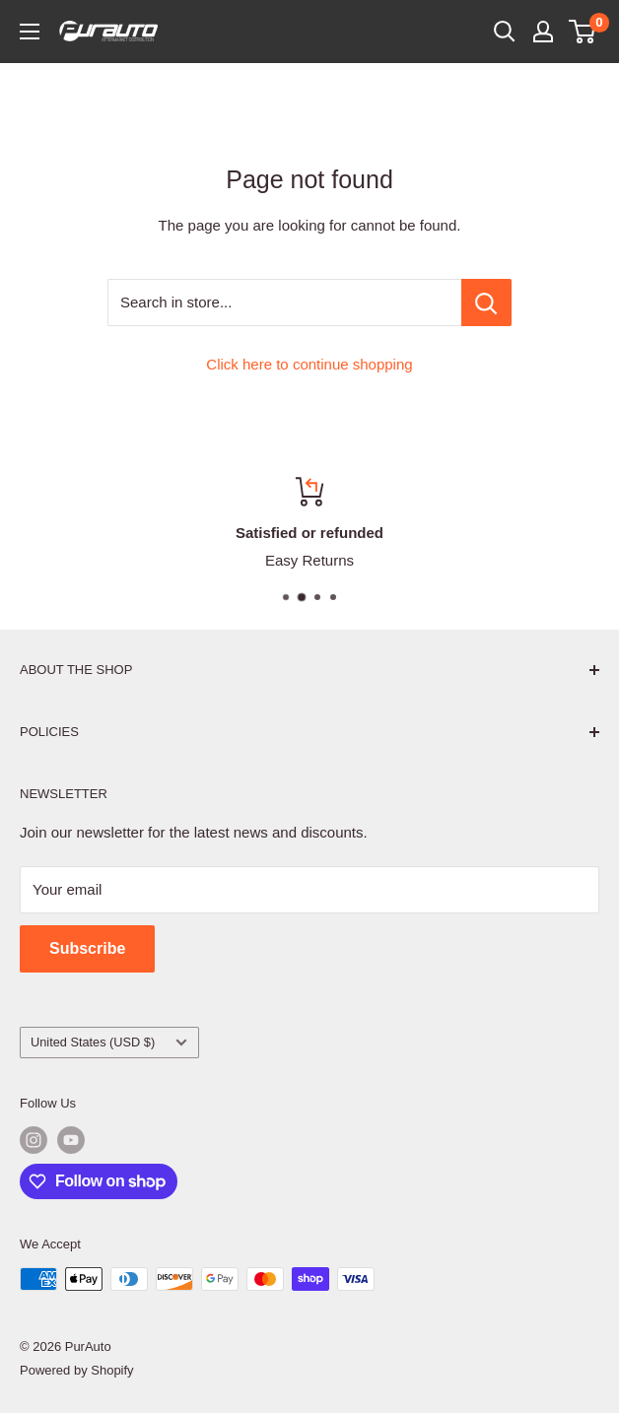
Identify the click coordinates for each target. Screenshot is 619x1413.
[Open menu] (29, 31)
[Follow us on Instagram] (33, 1140)
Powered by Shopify (77, 1370)
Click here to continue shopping (309, 364)
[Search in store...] (486, 302)
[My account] (543, 31)
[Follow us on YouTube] (71, 1140)
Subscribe (87, 948)
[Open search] (505, 31)
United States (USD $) (109, 1042)
